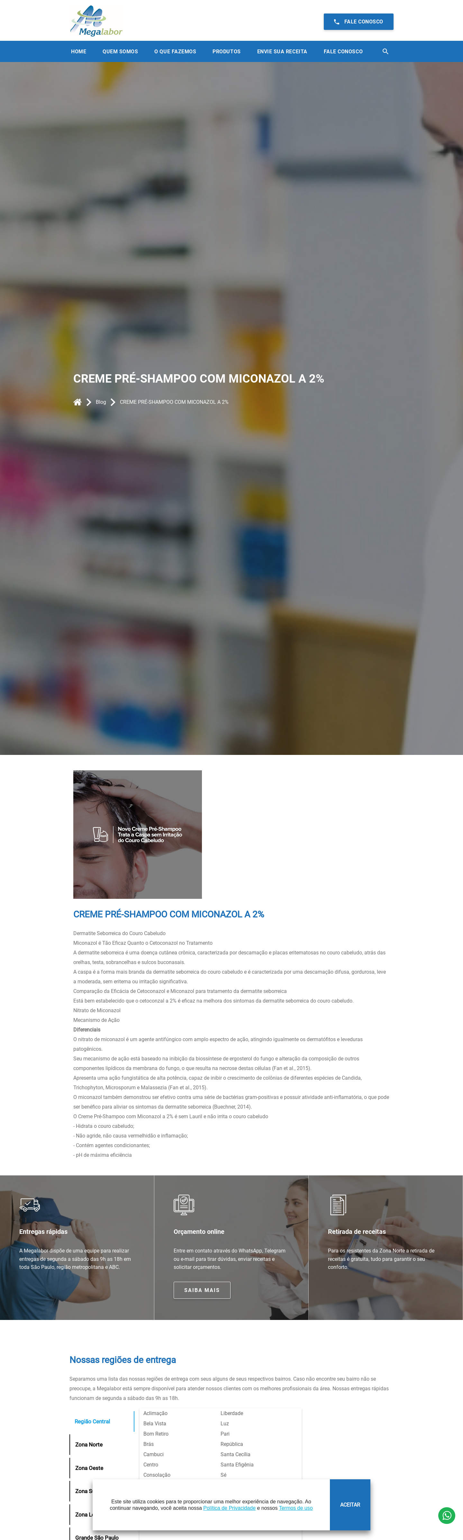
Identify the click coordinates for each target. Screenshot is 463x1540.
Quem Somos (120, 52)
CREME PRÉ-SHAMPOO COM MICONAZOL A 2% (174, 402)
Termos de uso (296, 1508)
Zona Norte (89, 1444)
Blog (101, 402)
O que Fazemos (175, 52)
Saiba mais (202, 1290)
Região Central (92, 1421)
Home (78, 52)
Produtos (227, 52)
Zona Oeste (89, 1468)
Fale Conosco (343, 52)
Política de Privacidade (229, 1508)
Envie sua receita (282, 52)
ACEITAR (350, 1505)
